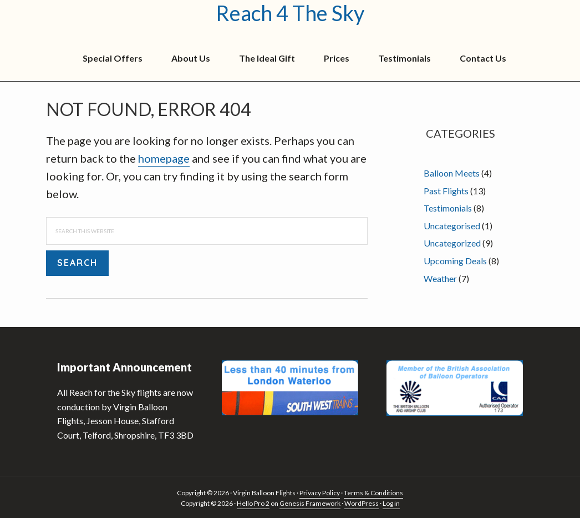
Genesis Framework (309, 503)
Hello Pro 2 (253, 503)
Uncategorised (452, 225)
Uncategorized (452, 243)
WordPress (361, 503)
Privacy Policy (319, 493)
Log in (391, 503)
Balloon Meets (452, 173)
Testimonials (448, 208)
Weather (440, 278)
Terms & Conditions (373, 493)
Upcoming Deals (455, 260)
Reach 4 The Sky (290, 13)
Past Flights (446, 190)
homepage (164, 158)
